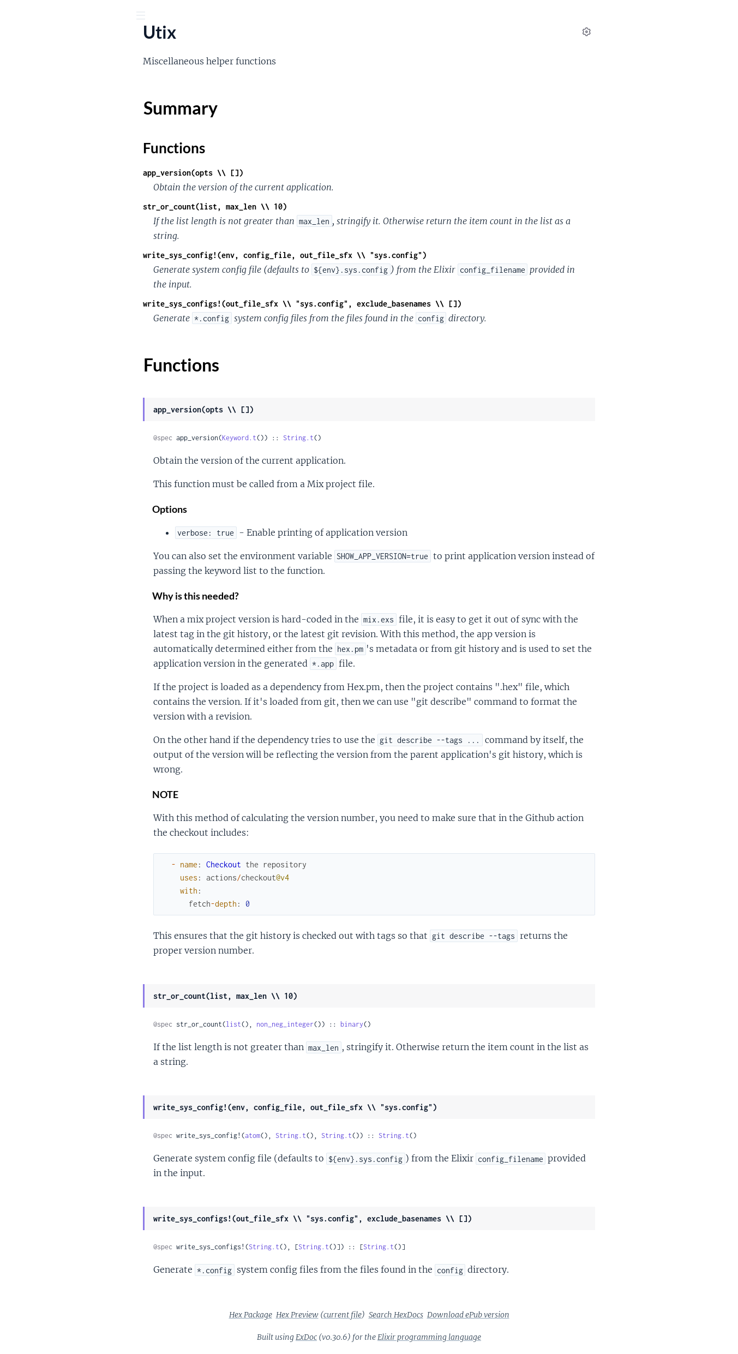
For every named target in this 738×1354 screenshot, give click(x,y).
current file (424, 1315)
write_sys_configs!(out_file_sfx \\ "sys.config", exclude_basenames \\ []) (384, 303)
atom (334, 1135)
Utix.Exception (36, 184)
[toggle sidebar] (148, 17)
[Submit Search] (16, 16)
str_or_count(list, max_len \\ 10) (297, 206)
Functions (37, 141)
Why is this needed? (278, 596)
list (315, 1024)
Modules (66, 76)
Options (252, 509)
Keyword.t (321, 438)
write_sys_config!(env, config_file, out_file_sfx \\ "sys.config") (366, 255)
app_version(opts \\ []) (275, 172)
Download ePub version (550, 1315)
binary (433, 1024)
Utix (22, 43)
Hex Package (332, 1315)
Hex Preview (379, 1315)
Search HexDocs (478, 1314)
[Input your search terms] (82, 16)
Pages (23, 76)
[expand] (153, 109)
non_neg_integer (366, 1024)
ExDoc (388, 1337)
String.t (380, 438)
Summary (35, 128)
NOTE (247, 794)
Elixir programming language (511, 1337)
